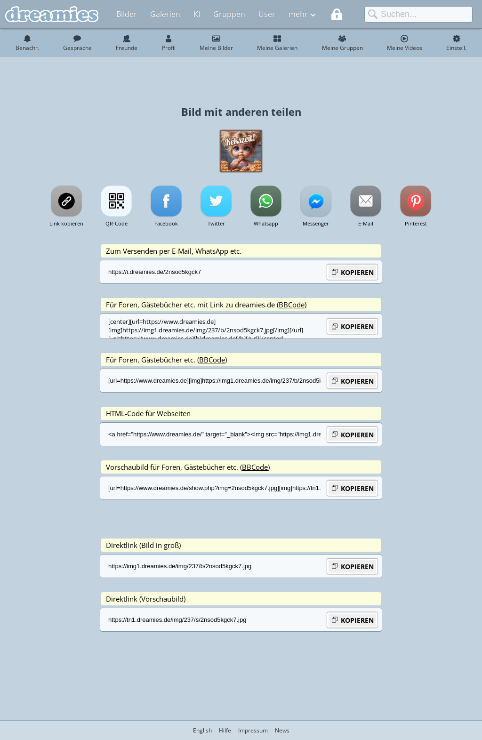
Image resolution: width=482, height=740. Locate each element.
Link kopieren (66, 223)
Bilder (126, 14)
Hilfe (225, 730)
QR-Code (116, 223)
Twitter (216, 223)
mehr (298, 14)
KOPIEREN (352, 271)
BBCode (292, 304)
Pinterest (416, 223)
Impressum (253, 730)
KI (196, 14)
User (266, 14)
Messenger (316, 223)
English (202, 730)
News (282, 730)
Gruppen (229, 14)
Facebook (166, 223)
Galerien (165, 14)
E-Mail (365, 223)
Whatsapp (266, 223)
